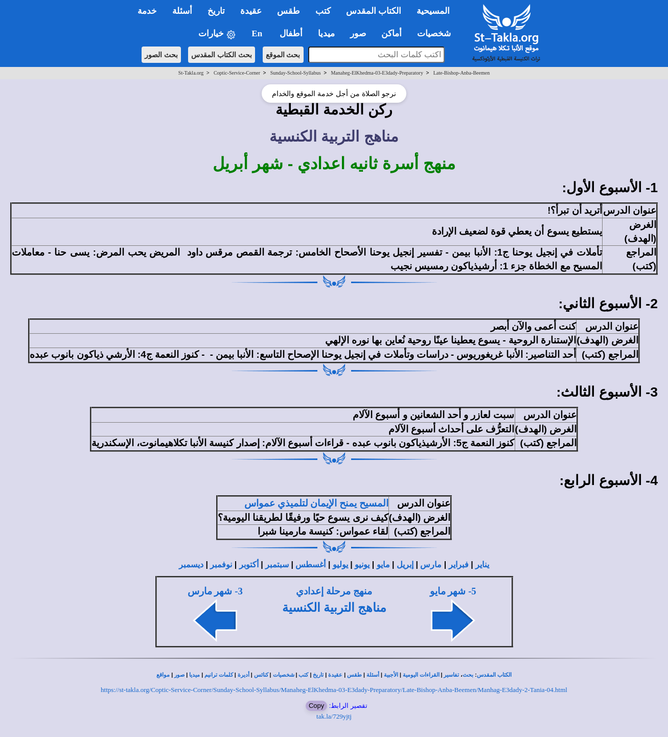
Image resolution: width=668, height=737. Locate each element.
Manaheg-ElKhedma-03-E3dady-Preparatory (377, 73)
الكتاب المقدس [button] (373, 11)
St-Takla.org (190, 73)
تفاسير (451, 675)
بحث (468, 675)
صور (179, 675)
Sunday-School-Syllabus (295, 73)
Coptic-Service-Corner (237, 73)
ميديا (194, 675)
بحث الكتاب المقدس (221, 55)
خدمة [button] (147, 11)
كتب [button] (323, 11)
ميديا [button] (326, 33)
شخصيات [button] (437, 33)
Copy (316, 705)
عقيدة (335, 675)
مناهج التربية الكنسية (334, 607)
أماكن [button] (391, 33)
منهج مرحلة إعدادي (334, 591)
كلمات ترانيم (218, 675)
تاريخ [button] (216, 11)
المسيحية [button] (433, 11)
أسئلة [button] (182, 11)
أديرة (243, 675)
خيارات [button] (217, 34)
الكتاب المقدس (494, 675)
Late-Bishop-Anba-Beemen (461, 73)
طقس (354, 675)
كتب (303, 675)
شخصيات (283, 675)
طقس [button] (288, 11)
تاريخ (318, 675)
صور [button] (358, 33)
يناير (482, 564)
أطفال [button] (291, 33)
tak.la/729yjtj (334, 716)
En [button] (257, 33)
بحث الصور (161, 55)
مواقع (163, 675)
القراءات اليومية (421, 675)
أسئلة (372, 675)
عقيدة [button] (251, 11)
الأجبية (391, 675)
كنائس (261, 675)
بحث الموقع (283, 55)
